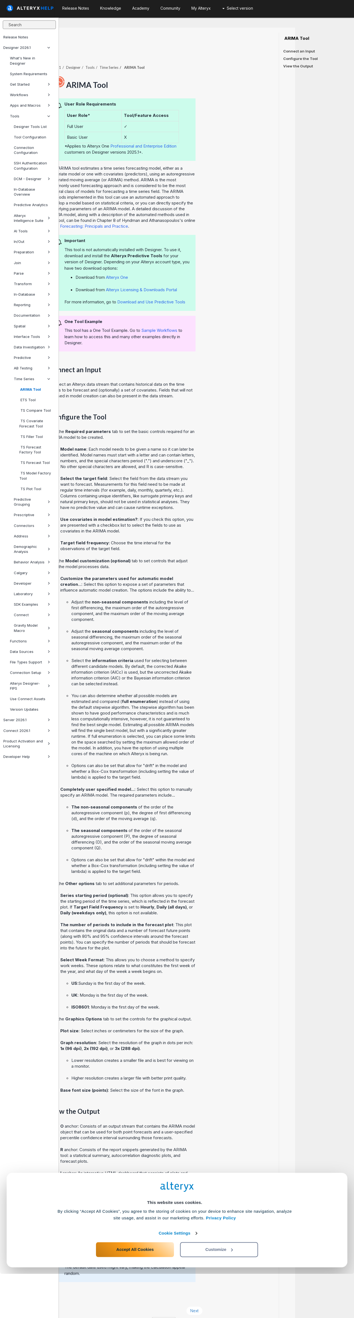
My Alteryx (201, 8)
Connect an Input (299, 51)
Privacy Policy (221, 1262)
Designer (132, 52)
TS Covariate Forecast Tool (31, 423)
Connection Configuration (26, 150)
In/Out (32, 241)
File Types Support (30, 662)
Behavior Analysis (32, 562)
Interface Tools (32, 336)
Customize (219, 1293)
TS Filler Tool (31, 436)
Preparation (32, 252)
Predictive (32, 357)
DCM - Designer (32, 179)
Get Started (30, 84)
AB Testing (32, 368)
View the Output (298, 66)
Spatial (32, 326)
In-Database (32, 294)
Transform (32, 284)
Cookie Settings (175, 1277)
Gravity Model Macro (32, 627)
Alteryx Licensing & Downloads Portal (200, 274)
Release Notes (15, 37)
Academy (140, 8)
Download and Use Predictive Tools (210, 286)
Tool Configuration (30, 137)
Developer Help (26, 756)
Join (32, 263)
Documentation (32, 315)
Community (170, 8)
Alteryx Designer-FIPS (30, 685)
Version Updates (24, 709)
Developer (32, 583)
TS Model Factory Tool (35, 475)
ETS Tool (27, 400)
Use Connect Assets (27, 699)
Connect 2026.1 (26, 730)
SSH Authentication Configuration (30, 165)
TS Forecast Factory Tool (30, 449)
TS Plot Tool (30, 489)
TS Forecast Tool (34, 462)
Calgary (32, 573)
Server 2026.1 (26, 720)
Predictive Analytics (31, 205)
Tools (30, 116)
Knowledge (110, 8)
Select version (237, 8)
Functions (30, 641)
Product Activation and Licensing (26, 743)
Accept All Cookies (135, 1293)
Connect (32, 615)
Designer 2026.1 (26, 47)
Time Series (32, 379)
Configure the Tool (300, 58)
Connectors (32, 525)
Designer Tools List (30, 126)
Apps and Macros (30, 105)
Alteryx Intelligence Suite (32, 218)
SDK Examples (32, 604)
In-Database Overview (24, 191)
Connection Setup (30, 672)
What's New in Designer (22, 60)
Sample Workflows (218, 315)
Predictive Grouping (32, 501)
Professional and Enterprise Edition (202, 130)
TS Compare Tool (35, 410)
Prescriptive (32, 515)
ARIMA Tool (30, 389)
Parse (32, 273)
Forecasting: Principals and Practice (153, 211)
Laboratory (32, 594)
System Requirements (28, 74)
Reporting (32, 305)
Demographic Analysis (32, 549)
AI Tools (32, 231)
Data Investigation (32, 347)
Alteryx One (176, 262)
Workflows (30, 95)
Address (32, 536)
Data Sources (30, 651)
